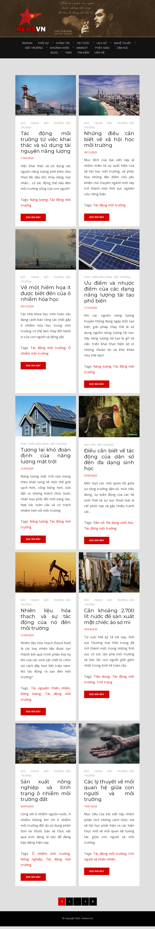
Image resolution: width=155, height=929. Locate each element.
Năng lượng (39, 200)
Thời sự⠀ (44, 43)
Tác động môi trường (109, 205)
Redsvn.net (87, 920)
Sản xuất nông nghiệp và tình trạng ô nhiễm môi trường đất (46, 791)
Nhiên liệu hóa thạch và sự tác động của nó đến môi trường (46, 620)
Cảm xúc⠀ (123, 47)
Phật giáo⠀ (103, 47)
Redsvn (27, 43)
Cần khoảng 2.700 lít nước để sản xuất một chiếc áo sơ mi (109, 617)
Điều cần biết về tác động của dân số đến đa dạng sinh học (109, 460)
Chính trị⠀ (63, 43)
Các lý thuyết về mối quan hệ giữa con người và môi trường (109, 791)
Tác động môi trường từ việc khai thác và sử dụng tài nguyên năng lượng (46, 142)
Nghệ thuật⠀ (123, 43)
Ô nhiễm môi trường (51, 854)
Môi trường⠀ (35, 47)
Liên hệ (99, 52)
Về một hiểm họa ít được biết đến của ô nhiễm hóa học (46, 293)
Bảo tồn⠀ (90, 445)
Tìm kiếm (83, 52)
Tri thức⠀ (84, 43)
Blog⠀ (55, 52)
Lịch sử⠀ (103, 43)
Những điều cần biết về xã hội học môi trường (109, 139)
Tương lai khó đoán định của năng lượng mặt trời (46, 456)
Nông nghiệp (31, 860)
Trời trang (104, 683)
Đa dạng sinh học (119, 523)
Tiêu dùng (102, 677)
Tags (68, 52)
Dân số (98, 523)
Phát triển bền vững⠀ (99, 277)
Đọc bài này (33, 217)
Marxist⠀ (83, 47)
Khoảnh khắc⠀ (60, 47)
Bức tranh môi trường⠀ (43, 123)
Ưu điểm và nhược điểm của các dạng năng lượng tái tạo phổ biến (109, 292)
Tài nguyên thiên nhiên (50, 689)
